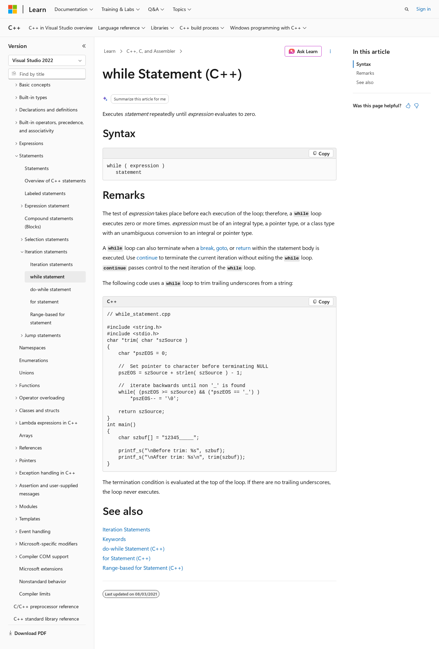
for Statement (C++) (127, 558)
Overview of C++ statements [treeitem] (55, 164)
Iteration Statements (126, 529)
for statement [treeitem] (44, 285)
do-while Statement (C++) (134, 548)
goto (221, 247)
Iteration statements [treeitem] (51, 248)
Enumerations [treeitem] (33, 344)
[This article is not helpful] (416, 105)
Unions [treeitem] (26, 356)
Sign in (423, 8)
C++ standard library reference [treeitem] (46, 602)
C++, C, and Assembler (151, 51)
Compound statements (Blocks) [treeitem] (49, 206)
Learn (110, 51)
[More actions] (330, 51)
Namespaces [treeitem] (32, 331)
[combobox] (47, 60)
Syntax (363, 64)
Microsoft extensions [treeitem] (41, 552)
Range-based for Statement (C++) (143, 567)
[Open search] (407, 9)
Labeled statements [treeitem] (45, 177)
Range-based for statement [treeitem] (47, 302)
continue (147, 257)
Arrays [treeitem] (26, 419)
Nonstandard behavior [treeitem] (42, 565)
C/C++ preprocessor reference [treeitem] (46, 590)
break (207, 247)
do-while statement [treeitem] (50, 273)
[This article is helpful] (408, 105)
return (243, 247)
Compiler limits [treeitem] (34, 577)
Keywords (114, 538)
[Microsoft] (12, 9)
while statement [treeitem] (47, 260)
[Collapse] (84, 46)
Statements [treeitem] (37, 152)
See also (364, 82)
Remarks (365, 73)
